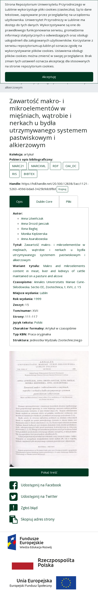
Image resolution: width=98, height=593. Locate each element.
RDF (56, 166)
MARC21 (18, 166)
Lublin (44, 293)
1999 (37, 299)
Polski (38, 322)
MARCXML (38, 166)
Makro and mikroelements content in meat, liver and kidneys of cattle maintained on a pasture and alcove (49, 271)
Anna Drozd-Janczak (35, 223)
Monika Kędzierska (34, 234)
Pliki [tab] (68, 201)
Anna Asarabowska (34, 239)
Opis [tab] (19, 201)
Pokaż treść (49, 472)
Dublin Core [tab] (44, 201)
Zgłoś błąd (23, 508)
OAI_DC (70, 166)
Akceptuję (49, 77)
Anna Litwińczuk (32, 218)
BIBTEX (29, 174)
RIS (14, 174)
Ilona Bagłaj (29, 228)
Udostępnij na (35, 485)
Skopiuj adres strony (32, 519)
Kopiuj (62, 189)
